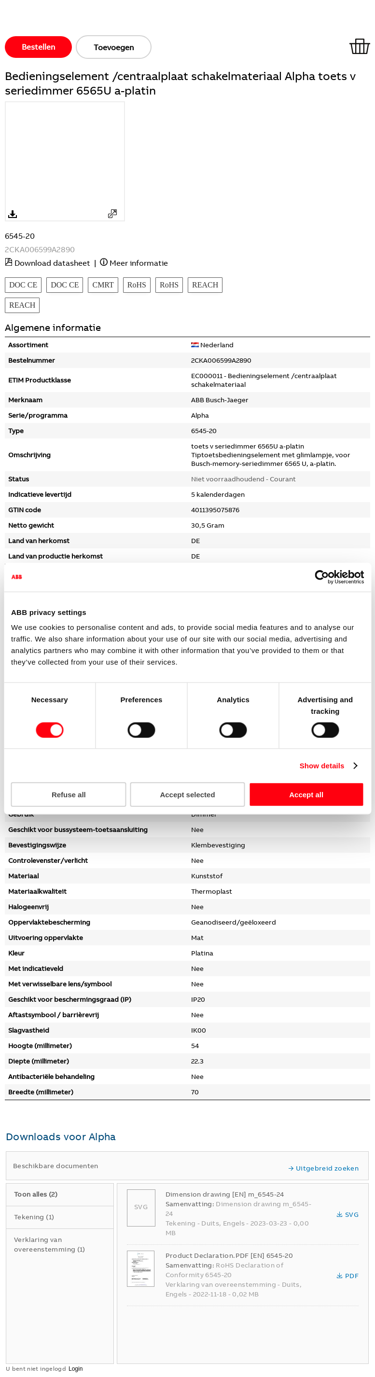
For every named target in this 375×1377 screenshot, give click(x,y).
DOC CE (23, 285)
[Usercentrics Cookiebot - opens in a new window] (321, 577)
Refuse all (69, 795)
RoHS (136, 285)
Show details (322, 765)
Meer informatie (139, 263)
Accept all (306, 795)
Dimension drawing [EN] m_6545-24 (225, 1194)
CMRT (102, 285)
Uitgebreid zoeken (323, 1168)
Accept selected (187, 795)
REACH (205, 285)
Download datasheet (52, 263)
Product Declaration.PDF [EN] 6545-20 (229, 1255)
